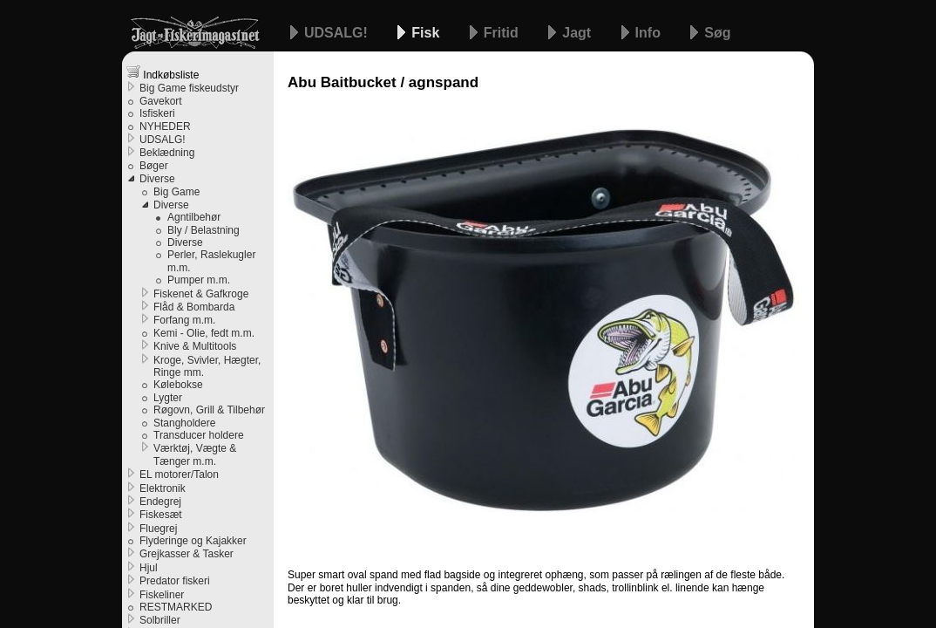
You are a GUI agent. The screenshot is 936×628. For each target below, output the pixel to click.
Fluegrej (158, 528)
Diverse (157, 179)
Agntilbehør (193, 217)
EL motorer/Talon (179, 474)
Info (650, 32)
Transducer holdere (198, 435)
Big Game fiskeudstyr (189, 88)
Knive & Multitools (194, 346)
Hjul (148, 568)
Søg (717, 32)
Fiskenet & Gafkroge (200, 294)
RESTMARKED (175, 607)
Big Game (176, 192)
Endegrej (160, 501)
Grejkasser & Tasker (186, 554)
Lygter (167, 398)
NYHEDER (165, 126)
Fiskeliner (161, 595)
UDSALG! (337, 32)
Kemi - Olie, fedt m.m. (203, 333)
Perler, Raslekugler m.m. (211, 261)
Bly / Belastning (203, 230)
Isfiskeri (157, 113)
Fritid (503, 32)
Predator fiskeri (174, 581)
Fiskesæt (160, 515)
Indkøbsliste (162, 73)
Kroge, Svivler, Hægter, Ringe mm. (207, 366)
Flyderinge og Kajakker (193, 541)
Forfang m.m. (184, 320)
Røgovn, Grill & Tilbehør (209, 410)
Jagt (578, 32)
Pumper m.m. (198, 280)
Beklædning (166, 153)
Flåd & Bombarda (193, 307)
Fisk (427, 32)
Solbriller (159, 620)
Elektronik (162, 488)
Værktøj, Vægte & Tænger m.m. (194, 454)
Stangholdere (184, 423)
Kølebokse (178, 385)
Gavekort (160, 101)
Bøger (153, 166)
